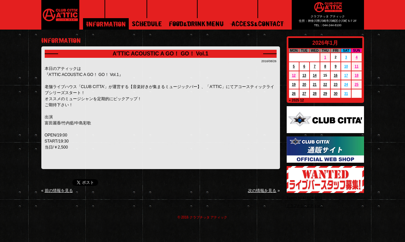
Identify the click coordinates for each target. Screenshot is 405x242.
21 (315, 84)
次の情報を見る (262, 190)
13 (304, 75)
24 (346, 84)
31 (346, 93)
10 (346, 66)
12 (294, 75)
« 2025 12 (296, 100)
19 (294, 84)
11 (356, 66)
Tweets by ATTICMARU (304, 198)
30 (335, 93)
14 (315, 75)
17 (346, 75)
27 (304, 93)
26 (294, 93)
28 (315, 93)
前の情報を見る (59, 190)
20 (304, 84)
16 (335, 75)
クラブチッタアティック (305, 205)
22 (325, 84)
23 (335, 84)
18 (356, 75)
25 (356, 84)
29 (325, 93)
